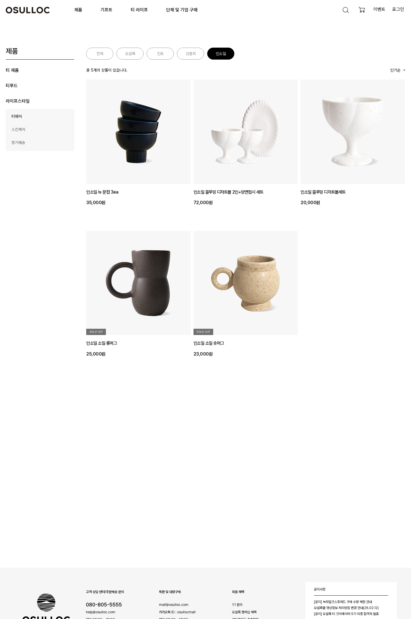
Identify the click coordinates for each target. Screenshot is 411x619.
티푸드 (12, 85)
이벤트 (379, 9)
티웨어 (16, 116)
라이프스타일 (18, 101)
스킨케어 (18, 129)
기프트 (106, 10)
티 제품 (12, 70)
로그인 (398, 9)
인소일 (221, 53)
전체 (99, 53)
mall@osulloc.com (173, 605)
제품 (78, 10)
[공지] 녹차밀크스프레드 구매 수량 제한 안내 (343, 602)
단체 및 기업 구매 (182, 10)
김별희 (191, 53)
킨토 (160, 53)
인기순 (395, 70)
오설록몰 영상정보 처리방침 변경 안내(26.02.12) (346, 608)
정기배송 (18, 142)
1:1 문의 (237, 605)
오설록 (130, 53)
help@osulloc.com (100, 612)
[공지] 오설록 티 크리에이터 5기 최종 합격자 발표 (346, 614)
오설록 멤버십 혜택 (244, 612)
